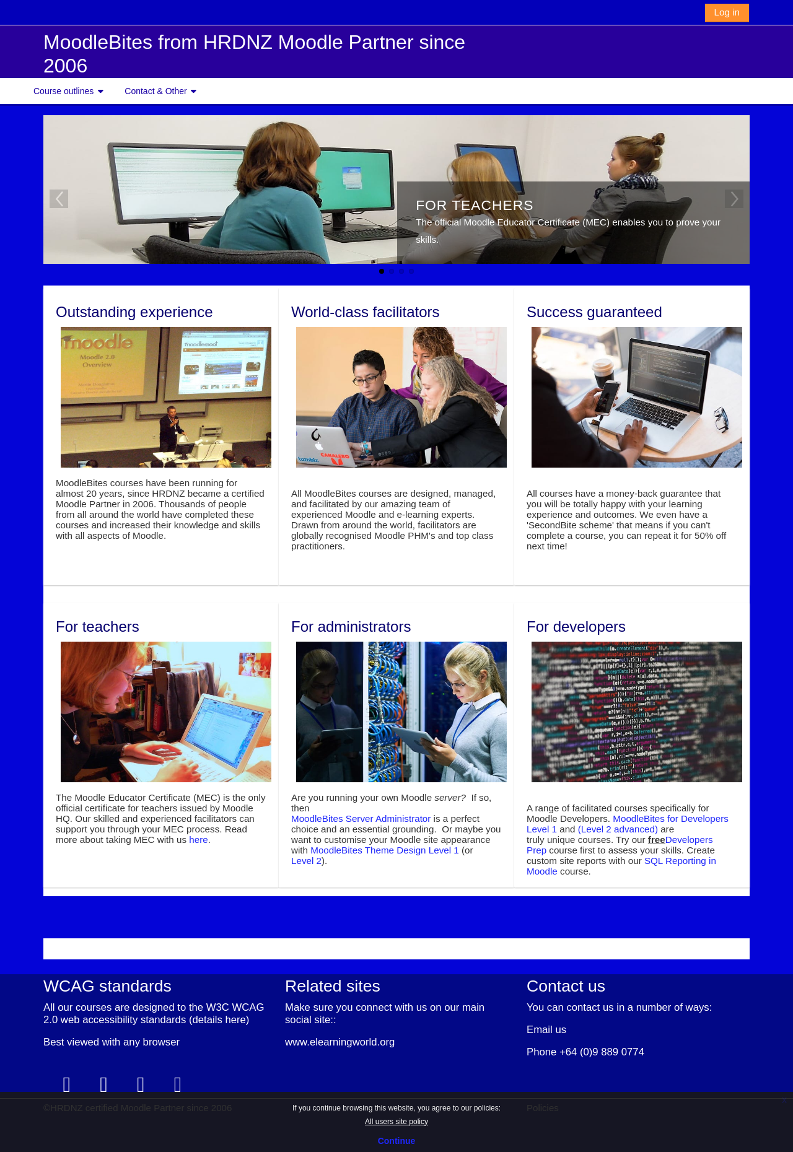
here (198, 839)
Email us (546, 1029)
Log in (727, 12)
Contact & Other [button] (155, 91)
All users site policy (396, 1121)
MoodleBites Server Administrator (361, 818)
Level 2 (306, 860)
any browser (151, 1041)
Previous (59, 199)
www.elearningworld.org (340, 1041)
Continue (397, 1141)
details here (218, 1019)
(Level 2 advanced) (618, 828)
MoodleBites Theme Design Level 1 (384, 849)
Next (734, 199)
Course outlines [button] (63, 91)
